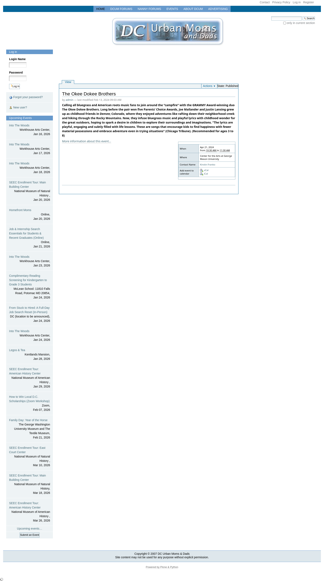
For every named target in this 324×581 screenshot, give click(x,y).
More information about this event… (86, 141)
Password (16, 72)
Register (308, 2)
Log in (297, 2)
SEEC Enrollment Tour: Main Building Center (29, 191)
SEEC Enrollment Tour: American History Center (29, 378)
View (68, 82)
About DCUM (193, 9)
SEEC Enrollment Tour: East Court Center (29, 456)
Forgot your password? (26, 97)
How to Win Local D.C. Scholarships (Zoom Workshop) (29, 403)
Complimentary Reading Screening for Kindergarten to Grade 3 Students (29, 287)
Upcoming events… (29, 528)
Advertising (218, 9)
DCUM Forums (121, 9)
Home (100, 9)
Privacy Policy (281, 2)
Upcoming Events (20, 118)
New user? (18, 107)
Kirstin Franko (207, 164)
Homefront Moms (29, 214)
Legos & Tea (29, 354)
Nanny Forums (149, 9)
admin (70, 100)
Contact (265, 2)
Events (172, 9)
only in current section (301, 23)
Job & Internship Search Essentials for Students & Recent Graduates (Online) (29, 238)
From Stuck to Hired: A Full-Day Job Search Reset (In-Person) (29, 314)
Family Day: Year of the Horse (29, 429)
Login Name (17, 59)
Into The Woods (29, 130)
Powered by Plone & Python (162, 567)
